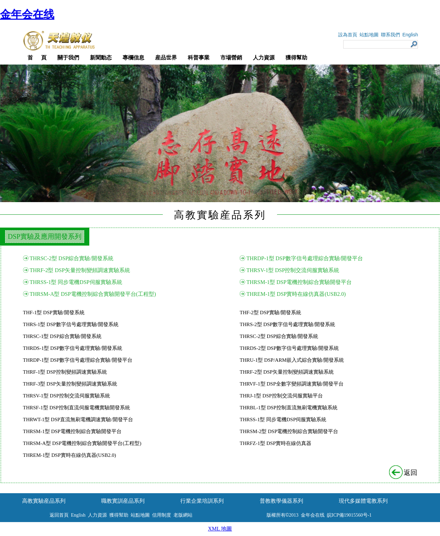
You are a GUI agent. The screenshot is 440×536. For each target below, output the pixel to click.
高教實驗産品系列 (44, 501)
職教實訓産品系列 (123, 501)
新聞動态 (101, 57)
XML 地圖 (220, 529)
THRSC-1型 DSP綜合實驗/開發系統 (62, 336)
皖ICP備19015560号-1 (349, 515)
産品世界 (166, 57)
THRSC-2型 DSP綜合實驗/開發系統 (71, 258)
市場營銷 (231, 57)
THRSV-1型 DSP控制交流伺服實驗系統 (293, 270)
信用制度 (161, 515)
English (410, 34)
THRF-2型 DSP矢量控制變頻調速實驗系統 (80, 270)
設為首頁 (347, 34)
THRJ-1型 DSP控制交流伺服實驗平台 (281, 395)
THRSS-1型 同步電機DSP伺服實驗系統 (76, 282)
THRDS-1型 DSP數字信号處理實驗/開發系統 (72, 348)
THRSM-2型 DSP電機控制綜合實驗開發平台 (289, 431)
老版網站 (182, 515)
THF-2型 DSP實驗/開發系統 (270, 312)
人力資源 (264, 57)
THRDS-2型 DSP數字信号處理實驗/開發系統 (289, 348)
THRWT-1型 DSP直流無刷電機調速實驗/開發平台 (78, 419)
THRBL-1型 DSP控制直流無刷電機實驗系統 (288, 407)
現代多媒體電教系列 (363, 501)
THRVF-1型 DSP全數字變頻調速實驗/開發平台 (292, 384)
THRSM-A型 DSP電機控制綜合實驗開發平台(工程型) (93, 294)
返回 (403, 472)
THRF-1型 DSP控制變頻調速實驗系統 (65, 372)
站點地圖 (369, 34)
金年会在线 (27, 14)
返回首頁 (59, 515)
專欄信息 (133, 57)
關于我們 (68, 57)
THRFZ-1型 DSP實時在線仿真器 (275, 443)
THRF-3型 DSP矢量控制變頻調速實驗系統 (70, 384)
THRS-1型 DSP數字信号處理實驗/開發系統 (70, 324)
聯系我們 (390, 34)
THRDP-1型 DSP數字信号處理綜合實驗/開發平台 (304, 258)
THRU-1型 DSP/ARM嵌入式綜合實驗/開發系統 (292, 360)
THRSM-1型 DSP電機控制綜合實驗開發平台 (299, 282)
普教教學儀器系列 (281, 501)
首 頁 (37, 57)
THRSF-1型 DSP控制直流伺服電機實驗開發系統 (76, 407)
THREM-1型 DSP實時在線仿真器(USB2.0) (296, 294)
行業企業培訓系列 (202, 501)
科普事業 (198, 57)
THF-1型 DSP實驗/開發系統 (54, 312)
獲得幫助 (296, 57)
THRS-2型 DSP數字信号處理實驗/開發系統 (287, 324)
